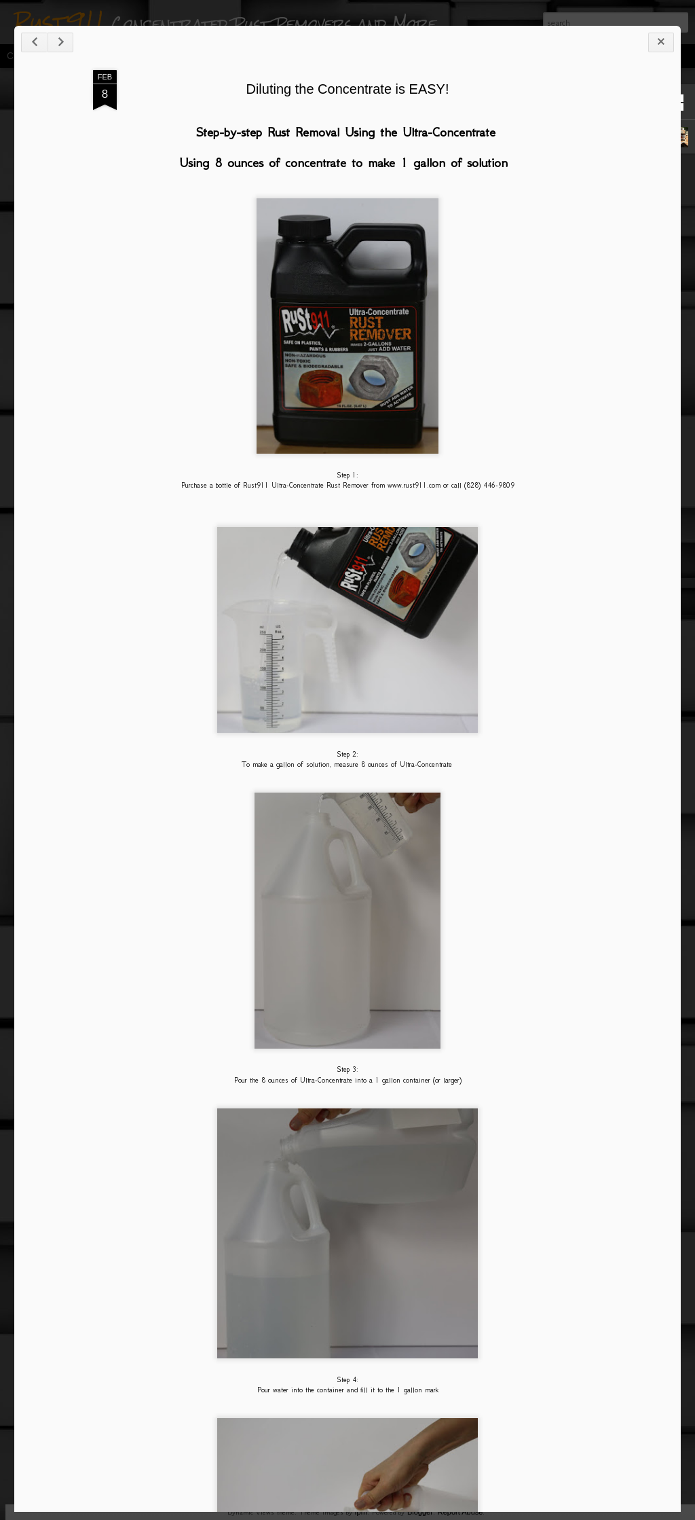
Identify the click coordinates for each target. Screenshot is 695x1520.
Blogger (420, 1512)
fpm (361, 1512)
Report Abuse (460, 1512)
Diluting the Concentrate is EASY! (347, 89)
